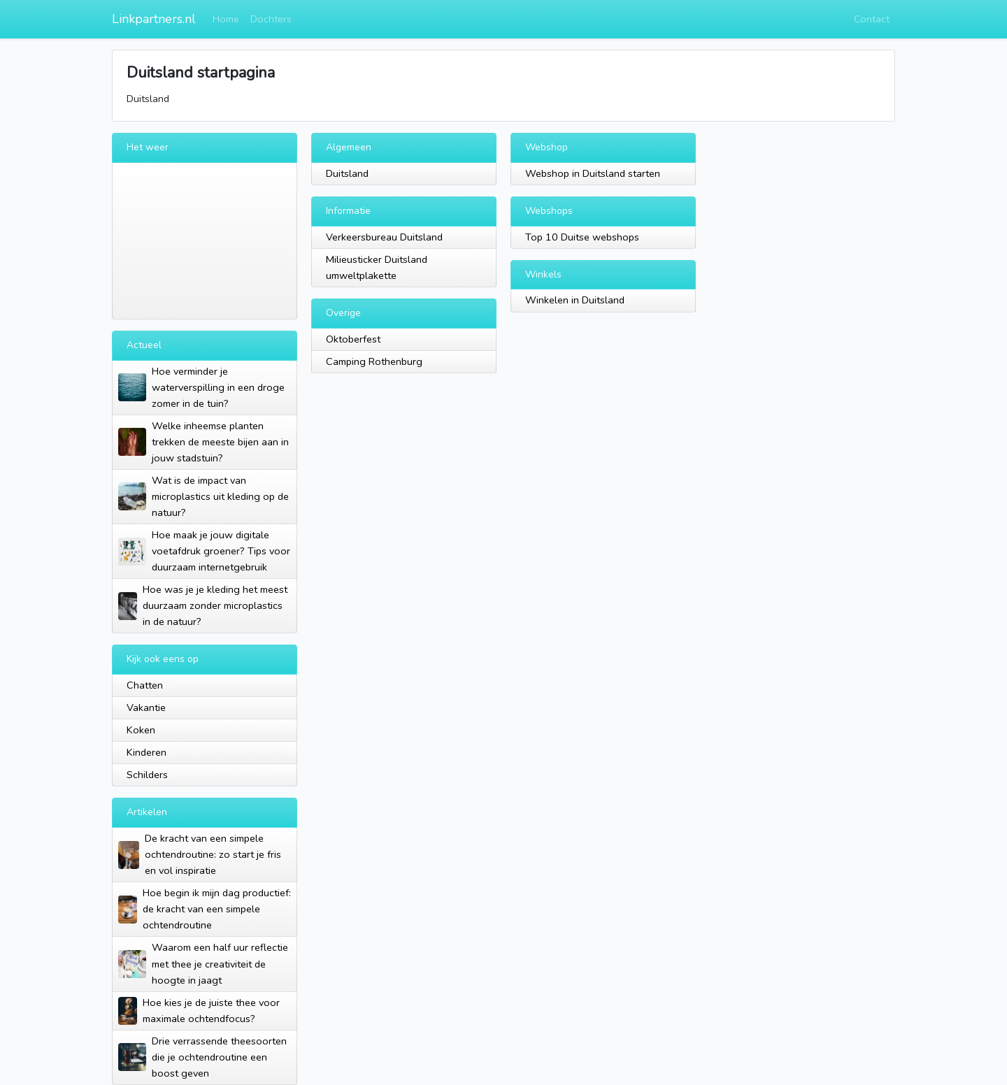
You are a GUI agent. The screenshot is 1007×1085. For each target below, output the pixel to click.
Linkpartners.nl (154, 18)
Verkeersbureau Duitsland (384, 237)
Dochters (271, 19)
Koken (141, 730)
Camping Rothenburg (374, 361)
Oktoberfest (353, 339)
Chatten (145, 685)
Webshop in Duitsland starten (592, 173)
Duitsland (347, 173)
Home (226, 19)
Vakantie (146, 707)
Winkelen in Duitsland (574, 300)
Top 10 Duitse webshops (582, 237)
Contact (872, 19)
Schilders (147, 775)
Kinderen (146, 752)
